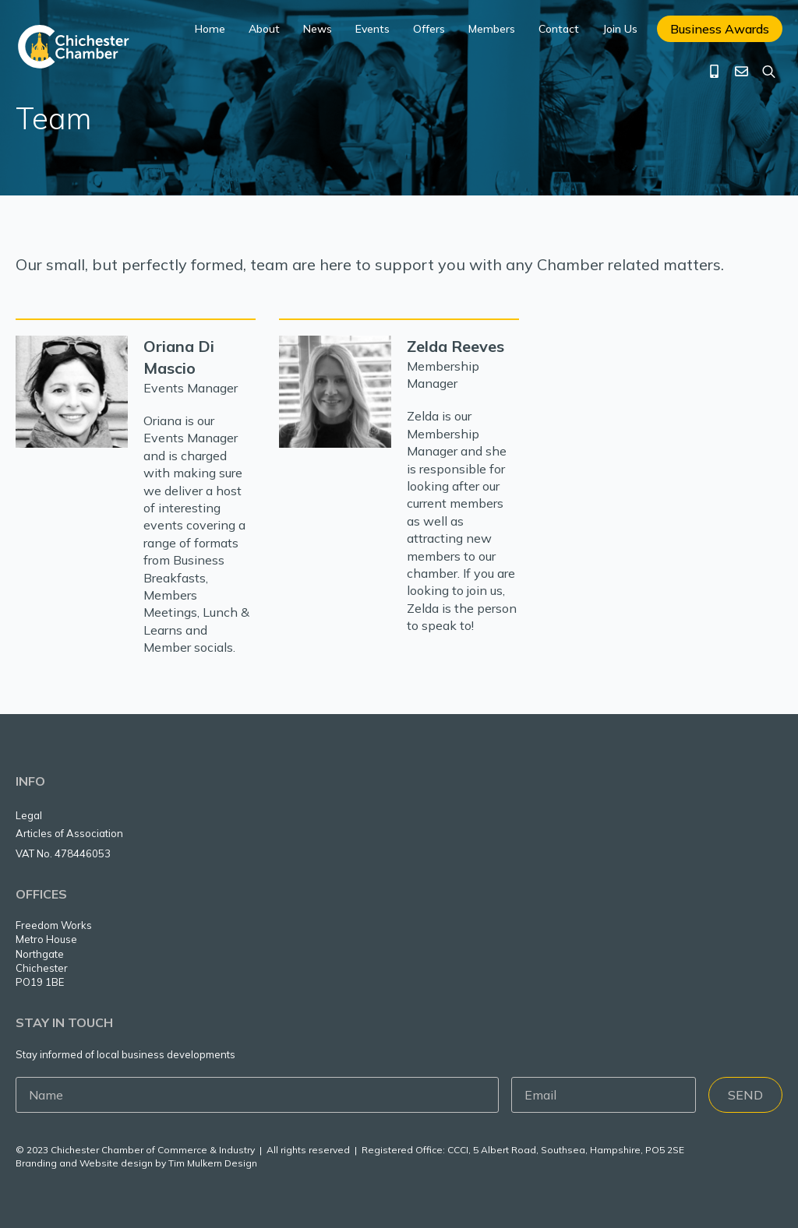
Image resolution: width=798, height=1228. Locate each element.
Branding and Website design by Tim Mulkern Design (136, 1163)
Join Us (619, 29)
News (317, 29)
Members (491, 29)
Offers (429, 29)
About (264, 29)
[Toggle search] (768, 71)
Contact (558, 29)
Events (372, 29)
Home (210, 29)
